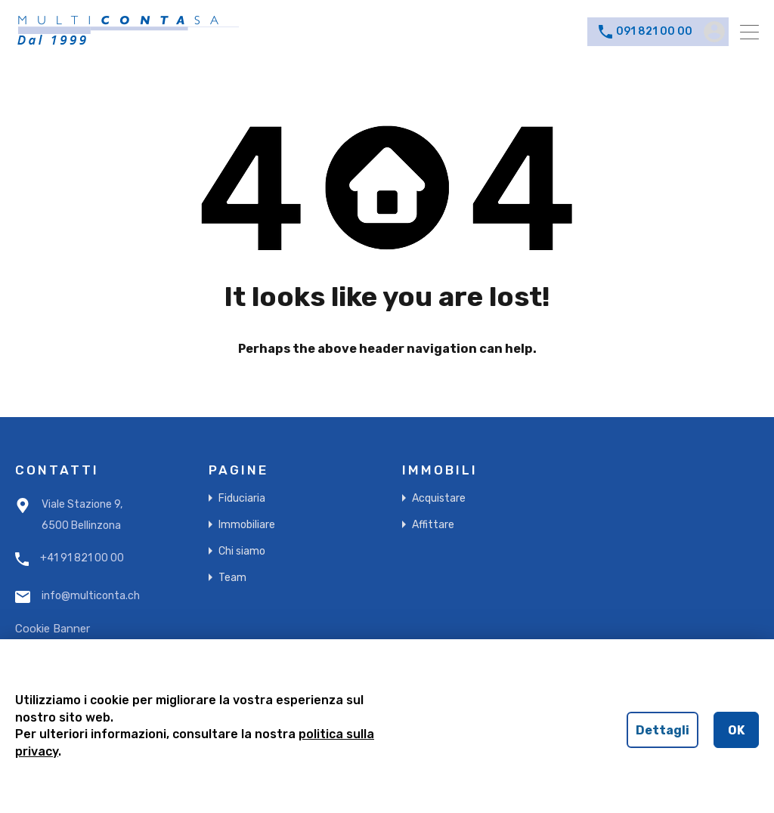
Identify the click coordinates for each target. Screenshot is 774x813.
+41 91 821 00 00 (82, 558)
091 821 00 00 (654, 32)
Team (232, 577)
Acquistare (439, 498)
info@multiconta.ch (91, 596)
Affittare (433, 524)
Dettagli (662, 730)
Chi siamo (241, 551)
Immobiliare (246, 524)
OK (736, 730)
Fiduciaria (241, 498)
